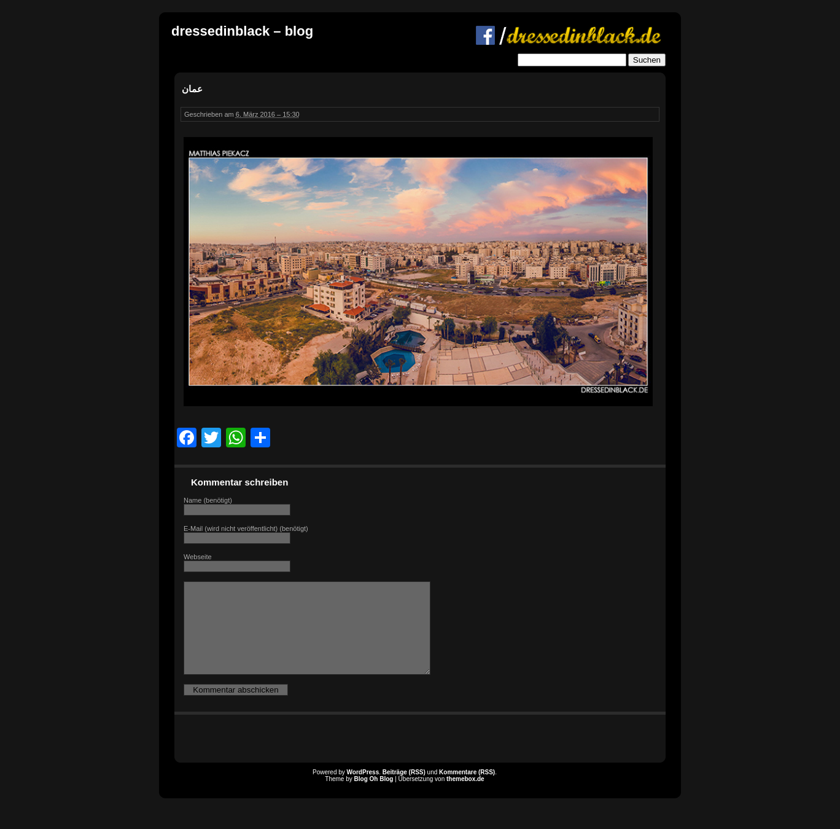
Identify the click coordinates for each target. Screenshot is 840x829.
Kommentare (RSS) (467, 790)
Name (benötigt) (208, 500)
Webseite (198, 556)
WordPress (363, 790)
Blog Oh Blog (374, 797)
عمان (192, 89)
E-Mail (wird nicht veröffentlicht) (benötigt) (246, 528)
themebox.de (465, 797)
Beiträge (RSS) (404, 790)
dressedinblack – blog (242, 31)
